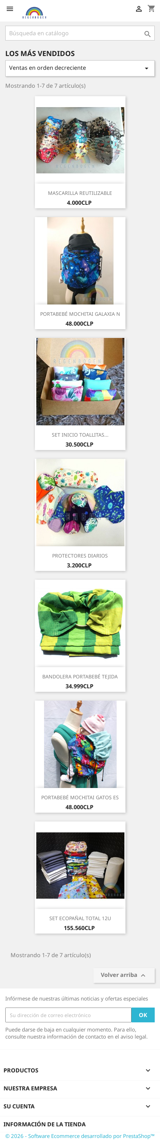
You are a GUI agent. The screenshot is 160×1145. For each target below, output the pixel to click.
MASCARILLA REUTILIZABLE (80, 193)
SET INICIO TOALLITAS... (80, 434)
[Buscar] (80, 33)
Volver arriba (124, 975)
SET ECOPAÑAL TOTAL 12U (80, 918)
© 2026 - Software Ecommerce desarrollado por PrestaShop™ (80, 1135)
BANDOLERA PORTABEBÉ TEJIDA (80, 676)
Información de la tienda (45, 1124)
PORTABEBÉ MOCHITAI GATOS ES (80, 797)
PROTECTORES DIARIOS (80, 555)
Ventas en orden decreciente (80, 68)
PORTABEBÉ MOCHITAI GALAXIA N (80, 313)
